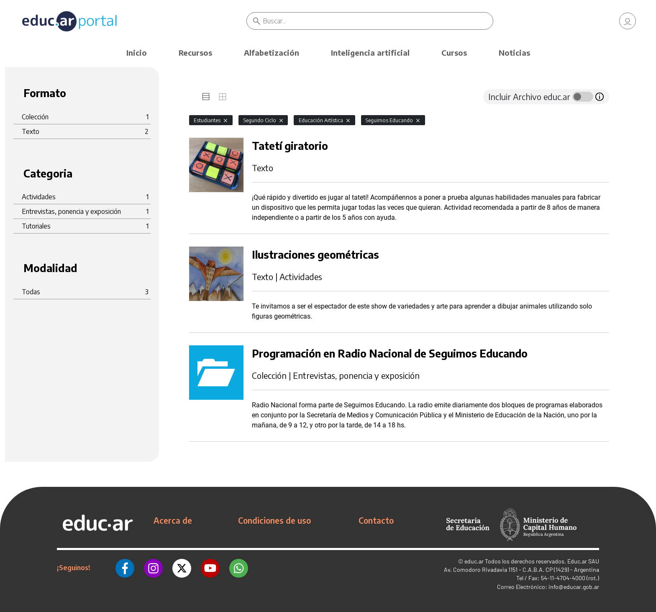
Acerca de (173, 520)
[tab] (205, 96)
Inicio (136, 52)
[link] (627, 21)
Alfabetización (271, 52)
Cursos (454, 52)
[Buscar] (378, 21)
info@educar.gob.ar (573, 586)
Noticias (514, 52)
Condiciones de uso (274, 520)
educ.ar (474, 561)
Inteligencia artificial (370, 52)
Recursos (195, 52)
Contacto (376, 520)
